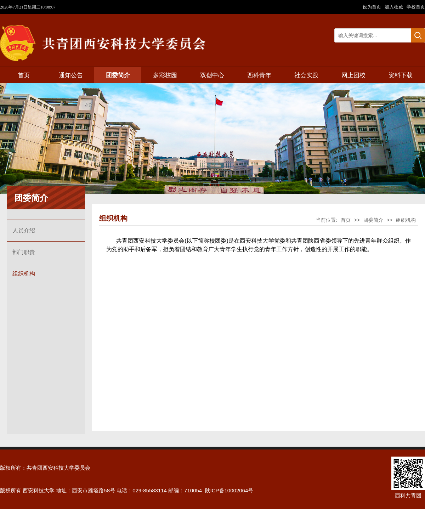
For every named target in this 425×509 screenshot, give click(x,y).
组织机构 (23, 274)
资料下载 (401, 75)
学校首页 (416, 7)
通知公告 (71, 75)
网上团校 (353, 75)
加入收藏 (394, 7)
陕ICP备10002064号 (229, 490)
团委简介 (118, 75)
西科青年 (259, 75)
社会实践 (306, 75)
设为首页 (372, 7)
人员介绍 (23, 230)
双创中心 (212, 75)
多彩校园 (165, 75)
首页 (24, 75)
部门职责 (23, 252)
